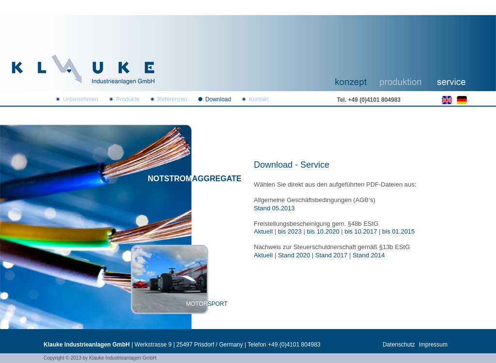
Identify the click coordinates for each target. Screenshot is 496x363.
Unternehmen (80, 99)
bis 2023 (290, 231)
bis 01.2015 (398, 231)
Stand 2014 (369, 255)
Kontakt (259, 99)
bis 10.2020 (323, 231)
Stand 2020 (294, 255)
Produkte (128, 99)
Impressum (433, 344)
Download (218, 99)
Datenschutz (399, 344)
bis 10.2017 (360, 231)
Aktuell (263, 231)
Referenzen (172, 99)
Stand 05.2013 (274, 208)
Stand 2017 (331, 255)
